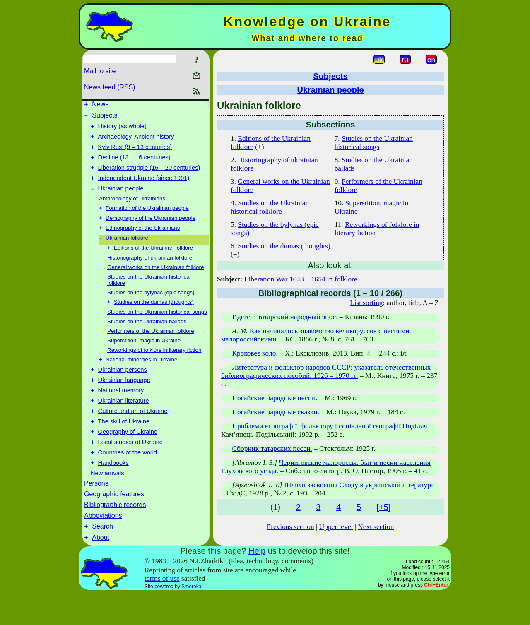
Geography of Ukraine (127, 457)
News (100, 105)
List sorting (366, 303)
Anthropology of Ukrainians (132, 210)
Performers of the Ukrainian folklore (150, 347)
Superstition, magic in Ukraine (144, 356)
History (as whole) (122, 130)
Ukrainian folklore (127, 252)
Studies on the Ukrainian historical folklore (270, 207)
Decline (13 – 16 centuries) (134, 164)
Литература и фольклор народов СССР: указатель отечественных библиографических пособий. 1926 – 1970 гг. (326, 371)
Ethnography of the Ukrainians (143, 241)
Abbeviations (103, 544)
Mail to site (100, 71)
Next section (376, 527)
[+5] (383, 507)
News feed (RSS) (109, 87)
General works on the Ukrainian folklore (155, 282)
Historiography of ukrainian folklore (149, 273)
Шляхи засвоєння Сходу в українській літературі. (359, 485)
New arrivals (107, 502)
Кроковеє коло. (254, 353)
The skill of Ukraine (124, 445)
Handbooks (113, 492)
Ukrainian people (121, 199)
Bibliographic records (115, 534)
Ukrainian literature (123, 422)
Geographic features (114, 523)
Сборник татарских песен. (272, 448)
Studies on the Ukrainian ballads (146, 337)
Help (256, 582)
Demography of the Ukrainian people (150, 231)
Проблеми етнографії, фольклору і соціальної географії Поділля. (330, 426)
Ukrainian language (124, 399)
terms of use (162, 610)
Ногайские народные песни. (274, 398)
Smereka (191, 618)
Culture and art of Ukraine (133, 434)
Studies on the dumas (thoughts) (154, 318)
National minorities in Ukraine (141, 376)
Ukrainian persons (122, 388)
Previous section (290, 527)
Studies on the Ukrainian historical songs (157, 328)
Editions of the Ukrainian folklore (153, 263)
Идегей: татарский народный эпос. (284, 317)
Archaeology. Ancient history (136, 141)
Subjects (104, 117)
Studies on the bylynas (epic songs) (150, 308)
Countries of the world (127, 480)
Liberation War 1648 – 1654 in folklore (300, 279)
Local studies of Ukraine (130, 469)
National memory (121, 411)
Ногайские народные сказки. (275, 412)
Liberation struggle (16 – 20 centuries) (149, 176)
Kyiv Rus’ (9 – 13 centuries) (135, 153)
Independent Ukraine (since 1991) (144, 188)
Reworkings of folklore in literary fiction (154, 366)
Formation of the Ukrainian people (147, 220)
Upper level (336, 527)
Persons (96, 512)
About (100, 569)
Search (102, 556)
